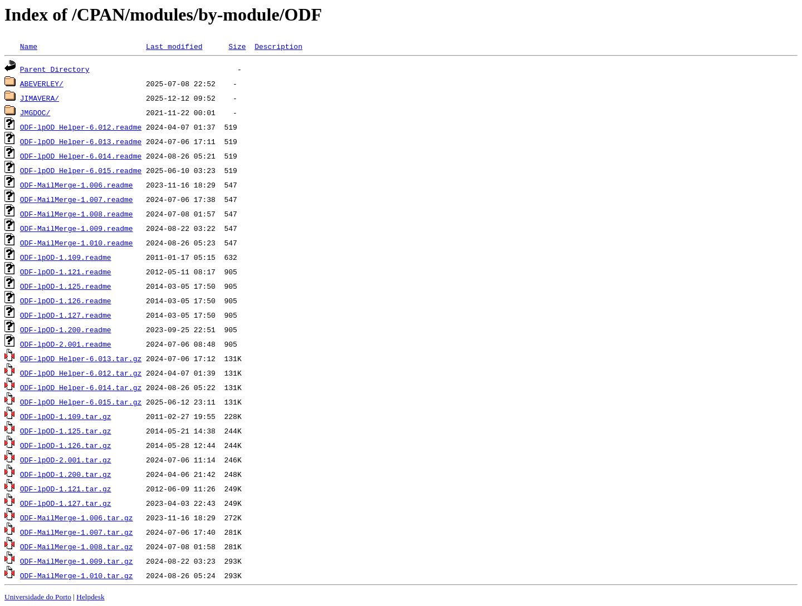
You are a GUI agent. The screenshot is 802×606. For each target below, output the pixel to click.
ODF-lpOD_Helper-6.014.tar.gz (80, 387)
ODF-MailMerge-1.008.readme (76, 214)
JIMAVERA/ (39, 98)
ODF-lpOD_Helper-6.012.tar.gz (80, 373)
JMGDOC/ (35, 112)
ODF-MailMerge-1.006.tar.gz (76, 518)
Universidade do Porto (37, 597)
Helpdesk (90, 597)
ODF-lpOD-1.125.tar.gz (65, 431)
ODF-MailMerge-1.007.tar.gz (76, 532)
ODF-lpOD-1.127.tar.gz (65, 503)
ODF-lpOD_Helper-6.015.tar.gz (80, 402)
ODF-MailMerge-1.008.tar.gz (76, 546)
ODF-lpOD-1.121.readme (65, 272)
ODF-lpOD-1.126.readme (65, 300)
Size (237, 46)
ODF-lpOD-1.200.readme (65, 329)
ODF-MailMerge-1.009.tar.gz (76, 561)
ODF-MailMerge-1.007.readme (76, 199)
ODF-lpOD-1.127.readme (65, 315)
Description (278, 46)
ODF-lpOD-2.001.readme (65, 344)
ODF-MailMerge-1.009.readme (76, 228)
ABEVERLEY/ (41, 83)
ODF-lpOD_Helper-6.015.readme (80, 170)
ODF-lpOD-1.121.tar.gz (65, 489)
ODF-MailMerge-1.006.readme (76, 185)
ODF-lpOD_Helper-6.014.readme (80, 156)
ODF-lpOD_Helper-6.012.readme (80, 127)
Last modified (174, 46)
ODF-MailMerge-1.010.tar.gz (76, 575)
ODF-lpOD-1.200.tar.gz (65, 474)
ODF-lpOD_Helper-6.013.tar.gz (80, 358)
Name (28, 46)
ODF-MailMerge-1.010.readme (76, 243)
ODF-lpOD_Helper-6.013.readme (80, 141)
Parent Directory (55, 69)
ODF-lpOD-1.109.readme (65, 257)
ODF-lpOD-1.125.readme (65, 286)
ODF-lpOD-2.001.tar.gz (65, 460)
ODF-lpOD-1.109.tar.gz (65, 416)
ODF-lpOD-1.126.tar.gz (65, 445)
